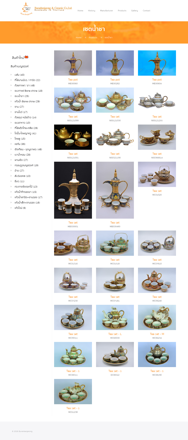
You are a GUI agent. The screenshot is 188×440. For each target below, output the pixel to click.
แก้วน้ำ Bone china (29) (26, 101)
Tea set (73, 116)
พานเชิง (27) (21, 158)
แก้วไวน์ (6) (20, 204)
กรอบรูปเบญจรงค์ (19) (26, 163)
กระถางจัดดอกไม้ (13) (25, 184)
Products (122, 10)
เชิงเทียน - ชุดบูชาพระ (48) (27, 147)
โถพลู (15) (20, 137)
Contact (146, 10)
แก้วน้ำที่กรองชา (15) (25, 189)
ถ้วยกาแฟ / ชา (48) (24, 85)
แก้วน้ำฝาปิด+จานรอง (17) (28, 194)
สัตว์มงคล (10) (22, 173)
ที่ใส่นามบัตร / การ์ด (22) (27, 80)
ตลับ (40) (19, 75)
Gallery (134, 10)
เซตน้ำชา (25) (21, 96)
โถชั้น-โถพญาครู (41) (25, 132)
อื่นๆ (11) (19, 179)
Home (80, 10)
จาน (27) (19, 106)
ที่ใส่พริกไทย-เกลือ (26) (26, 127)
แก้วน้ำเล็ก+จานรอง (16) (27, 199)
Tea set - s (73, 370)
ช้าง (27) (19, 168)
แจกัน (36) (20, 142)
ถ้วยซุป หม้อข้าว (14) (25, 116)
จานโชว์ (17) (21, 111)
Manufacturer (106, 10)
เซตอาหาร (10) (22, 121)
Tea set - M (157, 333)
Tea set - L (115, 333)
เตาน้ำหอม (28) (22, 153)
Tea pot (73, 79)
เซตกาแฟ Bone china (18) (28, 90)
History (91, 10)
